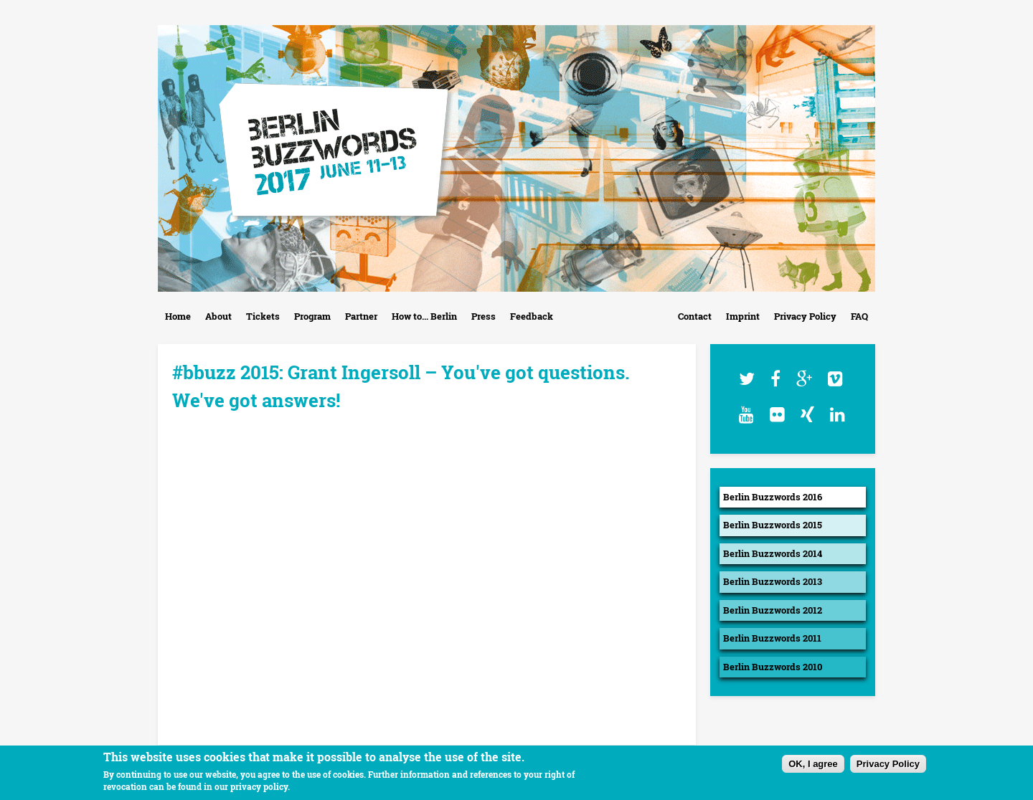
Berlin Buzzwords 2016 (772, 496)
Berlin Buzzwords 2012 (772, 610)
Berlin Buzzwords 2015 (772, 524)
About (218, 316)
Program (312, 316)
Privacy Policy (805, 316)
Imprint (743, 316)
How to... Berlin (424, 316)
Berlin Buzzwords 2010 (772, 666)
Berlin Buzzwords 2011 (772, 638)
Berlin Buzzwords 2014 (772, 553)
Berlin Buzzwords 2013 (772, 581)
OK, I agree (813, 763)
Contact (695, 316)
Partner (361, 316)
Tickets (263, 316)
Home (178, 316)
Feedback (531, 316)
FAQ (859, 316)
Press (483, 316)
